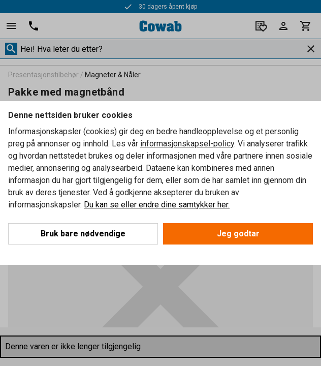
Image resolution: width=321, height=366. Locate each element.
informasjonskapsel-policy (187, 143)
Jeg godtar (238, 233)
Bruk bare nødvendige (83, 233)
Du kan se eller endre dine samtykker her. (157, 204)
